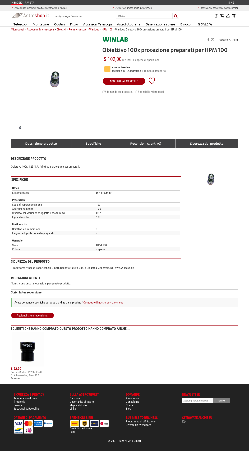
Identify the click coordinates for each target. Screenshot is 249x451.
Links (73, 408)
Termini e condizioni (25, 398)
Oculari (59, 24)
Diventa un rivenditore (138, 425)
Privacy (18, 405)
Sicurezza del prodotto (207, 143)
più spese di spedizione (145, 60)
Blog (128, 408)
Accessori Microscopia (40, 29)
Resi (72, 432)
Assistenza (132, 398)
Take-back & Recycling (26, 408)
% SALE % (204, 24)
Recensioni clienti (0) (145, 143)
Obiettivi (61, 29)
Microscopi (17, 29)
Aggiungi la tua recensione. (32, 315)
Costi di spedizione (81, 428)
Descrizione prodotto (41, 143)
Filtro (74, 24)
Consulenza (132, 401)
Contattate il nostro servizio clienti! (103, 302)
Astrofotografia (128, 24)
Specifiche (93, 143)
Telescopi (20, 24)
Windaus (94, 29)
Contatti (130, 405)
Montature (41, 24)
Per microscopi (77, 29)
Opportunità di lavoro (82, 401)
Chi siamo (75, 398)
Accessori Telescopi (97, 24)
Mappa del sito (78, 405)
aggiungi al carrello (124, 81)
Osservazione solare (160, 24)
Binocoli (186, 24)
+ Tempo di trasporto (154, 71)
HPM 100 (107, 29)
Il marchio (19, 401)
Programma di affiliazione (140, 421)
